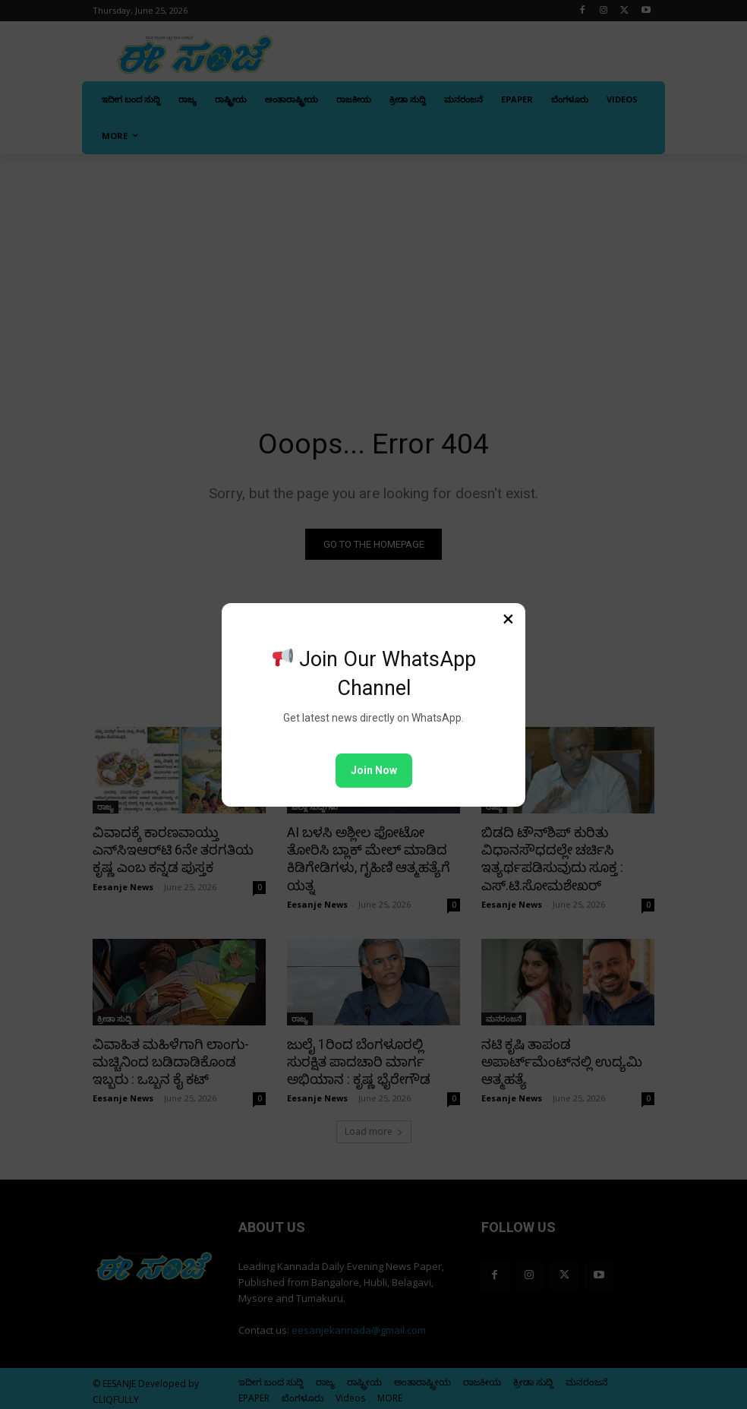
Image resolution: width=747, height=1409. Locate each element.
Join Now (374, 770)
